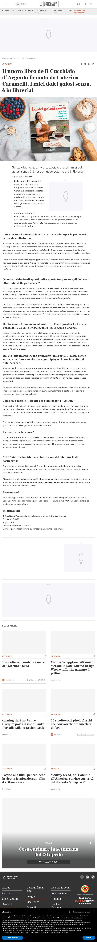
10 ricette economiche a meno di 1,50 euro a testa (23, 664)
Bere (20, 10)
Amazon (36, 528)
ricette (9, 680)
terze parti (34, 920)
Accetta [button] (89, 938)
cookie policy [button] (78, 918)
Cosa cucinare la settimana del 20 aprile (48, 852)
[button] (81, 64)
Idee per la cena (57, 11)
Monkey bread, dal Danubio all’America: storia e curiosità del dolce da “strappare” (72, 778)
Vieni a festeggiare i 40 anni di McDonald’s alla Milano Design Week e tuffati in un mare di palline (73, 667)
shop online (58, 528)
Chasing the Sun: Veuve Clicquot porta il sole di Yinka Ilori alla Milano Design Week (23, 724)
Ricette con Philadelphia (79, 11)
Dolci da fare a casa (41, 11)
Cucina (14, 10)
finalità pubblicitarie (42, 924)
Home (4, 58)
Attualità (28, 10)
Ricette (5, 10)
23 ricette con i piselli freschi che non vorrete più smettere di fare (71, 724)
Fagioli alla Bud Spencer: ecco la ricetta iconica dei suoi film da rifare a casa (23, 778)
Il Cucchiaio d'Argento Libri (26, 58)
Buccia (79, 900)
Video (70, 10)
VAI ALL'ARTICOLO (37, 680)
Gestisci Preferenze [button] (12, 938)
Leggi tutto (55, 680)
